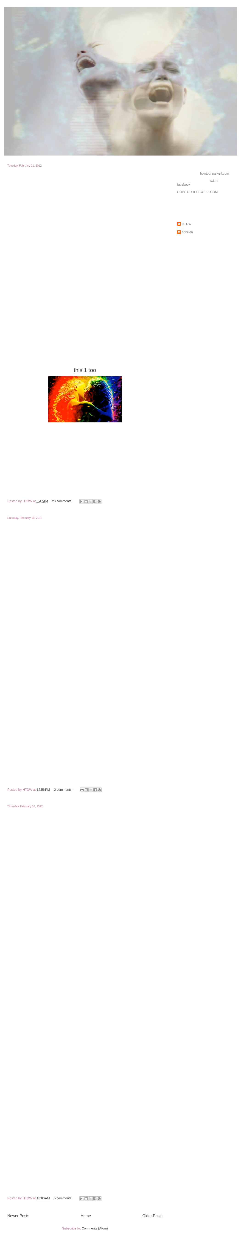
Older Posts (152, 1216)
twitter (214, 181)
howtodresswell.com (214, 173)
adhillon (187, 232)
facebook (183, 184)
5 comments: (63, 1198)
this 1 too (85, 370)
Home (86, 1216)
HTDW (186, 224)
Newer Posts (18, 1216)
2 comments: (63, 789)
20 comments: (62, 501)
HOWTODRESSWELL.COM (197, 192)
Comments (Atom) (95, 1228)
